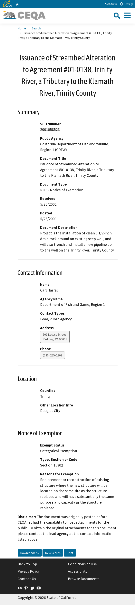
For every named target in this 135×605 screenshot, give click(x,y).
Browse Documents (83, 578)
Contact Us (111, 3)
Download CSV (29, 553)
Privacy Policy (29, 571)
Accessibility (77, 571)
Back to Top (27, 564)
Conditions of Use (82, 564)
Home (22, 28)
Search (36, 28)
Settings (126, 4)
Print (69, 553)
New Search (53, 553)
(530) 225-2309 (52, 355)
